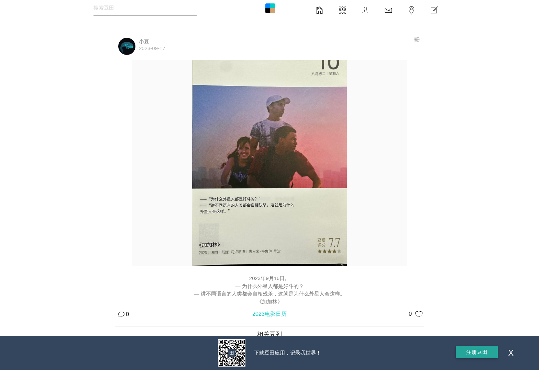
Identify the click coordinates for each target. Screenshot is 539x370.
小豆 (144, 41)
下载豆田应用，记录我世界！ (287, 353)
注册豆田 (476, 352)
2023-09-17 (152, 48)
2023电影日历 (269, 314)
